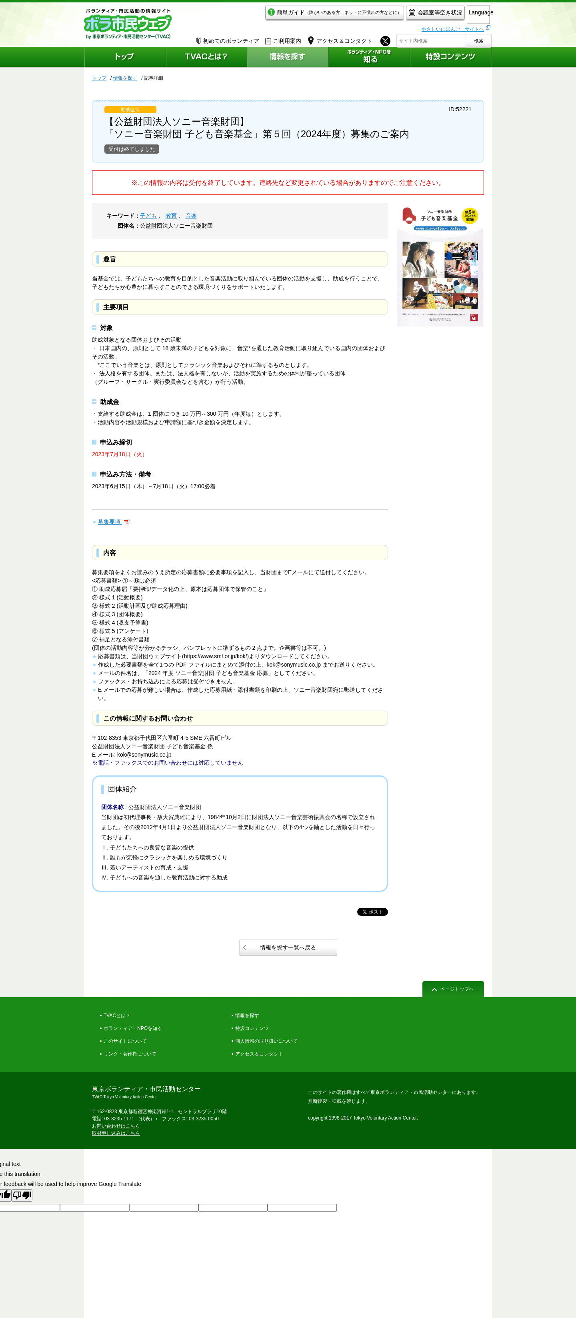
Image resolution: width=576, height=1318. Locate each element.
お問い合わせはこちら (116, 1126)
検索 (479, 39)
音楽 (191, 215)
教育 (171, 215)
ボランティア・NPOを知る (133, 1028)
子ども (148, 215)
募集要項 (110, 522)
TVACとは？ (117, 1015)
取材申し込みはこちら (116, 1133)
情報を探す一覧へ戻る (288, 947)
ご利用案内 (283, 39)
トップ (99, 78)
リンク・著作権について (130, 1054)
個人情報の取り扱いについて (266, 1041)
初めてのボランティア (227, 39)
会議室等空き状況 (402, 14)
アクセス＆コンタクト (259, 1054)
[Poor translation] (22, 1195)
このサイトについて (125, 1041)
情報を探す (125, 78)
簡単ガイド (301, 14)
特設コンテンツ (252, 1028)
